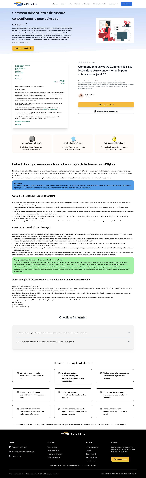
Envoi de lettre (52, 447)
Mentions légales (91, 457)
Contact (77, 4)
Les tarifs (89, 450)
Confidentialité (91, 454)
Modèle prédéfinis (53, 450)
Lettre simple (86, 4)
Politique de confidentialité (34, 474)
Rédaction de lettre (54, 457)
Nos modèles (113, 4)
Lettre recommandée (99, 4)
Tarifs (70, 4)
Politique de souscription (51, 474)
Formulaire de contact (19, 447)
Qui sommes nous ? (92, 447)
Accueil (55, 4)
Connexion (126, 4)
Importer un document (55, 454)
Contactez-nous (91, 461)
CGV (10, 474)
